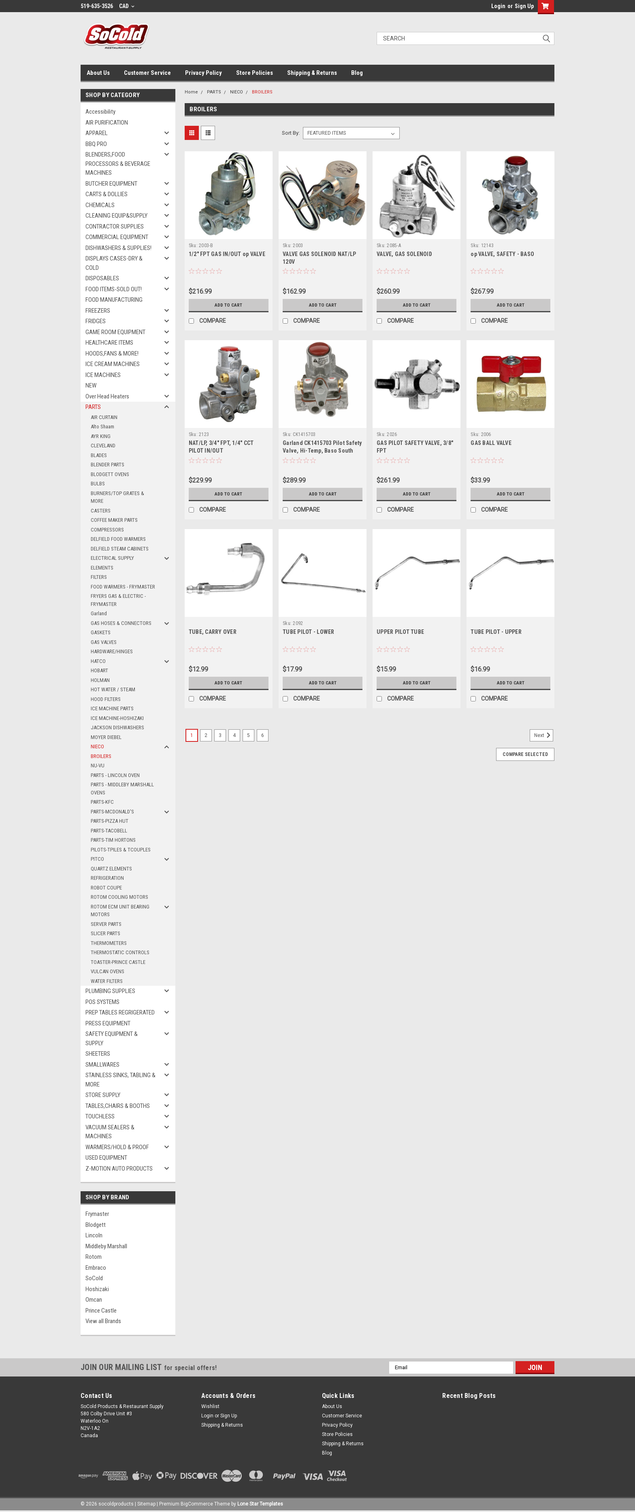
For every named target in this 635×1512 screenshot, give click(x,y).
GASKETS (101, 632)
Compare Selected (525, 754)
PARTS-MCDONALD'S (112, 812)
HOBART (99, 670)
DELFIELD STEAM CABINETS (120, 549)
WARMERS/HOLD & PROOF (117, 1147)
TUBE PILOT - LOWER (309, 632)
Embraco (95, 1267)
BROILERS (101, 756)
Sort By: (291, 133)
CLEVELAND (103, 446)
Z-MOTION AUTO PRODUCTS (119, 1168)
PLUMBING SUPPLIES (110, 991)
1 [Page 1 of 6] (191, 735)
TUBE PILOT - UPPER (496, 632)
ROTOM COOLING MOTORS (119, 897)
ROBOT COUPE (106, 888)
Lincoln (93, 1235)
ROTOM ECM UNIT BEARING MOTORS (120, 911)
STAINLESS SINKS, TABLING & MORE (120, 1080)
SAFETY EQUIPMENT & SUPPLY (111, 1038)
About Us (98, 72)
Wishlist (210, 1406)
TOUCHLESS (100, 1116)
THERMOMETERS (109, 943)
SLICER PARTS (105, 933)
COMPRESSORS (107, 530)
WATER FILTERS (107, 981)
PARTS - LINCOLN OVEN (115, 775)
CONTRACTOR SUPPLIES (114, 226)
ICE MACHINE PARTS (112, 708)
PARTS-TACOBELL (109, 831)
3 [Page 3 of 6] (220, 735)
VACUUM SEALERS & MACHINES (109, 1132)
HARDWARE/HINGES (112, 651)
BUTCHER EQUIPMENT (111, 183)
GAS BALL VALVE (491, 443)
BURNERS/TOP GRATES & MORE (117, 497)
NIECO (97, 746)
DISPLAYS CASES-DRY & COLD (114, 263)
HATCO (98, 661)
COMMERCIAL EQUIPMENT (116, 237)
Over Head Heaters (107, 396)
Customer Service (147, 72)
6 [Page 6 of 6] (262, 735)
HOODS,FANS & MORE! (112, 353)
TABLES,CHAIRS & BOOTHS (117, 1106)
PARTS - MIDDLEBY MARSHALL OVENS (122, 788)
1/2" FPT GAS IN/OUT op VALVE (227, 254)
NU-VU (97, 765)
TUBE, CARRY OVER (213, 632)
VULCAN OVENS (107, 971)
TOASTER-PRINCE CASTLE (118, 962)
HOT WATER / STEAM (113, 689)
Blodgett (95, 1224)
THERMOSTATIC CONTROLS (120, 952)
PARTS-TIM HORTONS (113, 840)
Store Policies (254, 72)
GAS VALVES (104, 642)
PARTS (93, 407)
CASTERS (101, 511)
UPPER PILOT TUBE (400, 632)
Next (543, 735)
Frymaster (97, 1214)
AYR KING (101, 436)
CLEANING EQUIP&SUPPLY (116, 215)
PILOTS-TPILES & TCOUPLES (121, 850)
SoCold (94, 1278)
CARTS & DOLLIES (106, 194)
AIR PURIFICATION (106, 122)
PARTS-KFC (102, 802)
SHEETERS (97, 1053)
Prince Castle (101, 1310)
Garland (99, 613)
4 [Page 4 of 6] (234, 735)
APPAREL (96, 133)
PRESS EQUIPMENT (107, 1023)
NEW (90, 385)
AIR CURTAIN (104, 417)
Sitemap (146, 1504)
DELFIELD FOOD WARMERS (118, 539)
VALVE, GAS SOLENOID (404, 254)
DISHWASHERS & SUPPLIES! (118, 248)
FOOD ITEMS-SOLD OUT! (113, 289)
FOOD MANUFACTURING (114, 299)
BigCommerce (197, 1504)
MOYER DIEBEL (106, 737)
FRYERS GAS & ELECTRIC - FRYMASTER (118, 600)
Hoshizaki (97, 1289)
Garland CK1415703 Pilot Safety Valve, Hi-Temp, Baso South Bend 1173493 (322, 451)
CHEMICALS (100, 205)
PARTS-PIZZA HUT (109, 821)
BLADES (99, 455)
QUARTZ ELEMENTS (111, 869)
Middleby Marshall (106, 1246)
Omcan (93, 1299)
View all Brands (103, 1321)
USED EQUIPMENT (106, 1157)
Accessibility (100, 111)
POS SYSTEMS (102, 1002)
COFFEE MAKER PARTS (114, 520)
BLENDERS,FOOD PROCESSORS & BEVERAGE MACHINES (117, 163)
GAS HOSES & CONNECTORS (121, 623)
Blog (357, 72)
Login (498, 6)
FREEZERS (97, 310)
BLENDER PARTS (107, 465)
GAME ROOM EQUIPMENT (115, 332)
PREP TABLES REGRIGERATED (120, 1012)
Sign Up (524, 6)
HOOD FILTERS (106, 699)
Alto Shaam (102, 427)
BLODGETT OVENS (110, 474)
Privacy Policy (203, 72)
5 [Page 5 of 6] (248, 735)
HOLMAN (100, 680)
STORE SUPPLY (102, 1095)
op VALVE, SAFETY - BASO (502, 254)
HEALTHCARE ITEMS (109, 342)
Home (191, 92)
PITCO (97, 859)
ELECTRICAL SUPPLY (112, 558)
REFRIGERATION (107, 878)
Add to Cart (229, 305)
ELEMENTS (102, 568)
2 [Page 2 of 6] (206, 735)
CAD (126, 6)
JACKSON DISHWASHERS (117, 727)
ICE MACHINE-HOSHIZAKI (117, 718)
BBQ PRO (96, 144)
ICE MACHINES (103, 375)
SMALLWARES (102, 1064)
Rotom (93, 1256)
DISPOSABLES (102, 278)
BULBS (98, 484)
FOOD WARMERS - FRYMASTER (123, 587)
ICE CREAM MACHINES (112, 364)
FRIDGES (95, 321)
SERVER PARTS (106, 924)
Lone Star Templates (260, 1504)
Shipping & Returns (312, 72)
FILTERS (99, 577)
